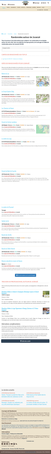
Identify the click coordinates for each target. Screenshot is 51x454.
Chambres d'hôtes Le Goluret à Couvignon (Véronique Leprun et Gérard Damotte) (20, 292)
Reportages (36, 3)
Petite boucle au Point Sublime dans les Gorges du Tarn (36, 396)
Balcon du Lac (5, 73)
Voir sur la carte (25, 341)
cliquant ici (24, 438)
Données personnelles (31, 452)
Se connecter (40, 9)
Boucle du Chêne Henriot (8, 248)
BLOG (43, 7)
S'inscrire (46, 9)
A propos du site (5, 448)
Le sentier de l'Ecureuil (8, 207)
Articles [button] (23, 7)
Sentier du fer (5, 221)
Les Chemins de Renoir (8, 108)
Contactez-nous (30, 441)
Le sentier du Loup (6, 138)
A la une (12, 448)
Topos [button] (8, 7)
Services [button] (39, 7)
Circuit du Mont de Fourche (9, 171)
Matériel (43, 3)
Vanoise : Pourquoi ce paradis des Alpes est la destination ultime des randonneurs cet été (13, 396)
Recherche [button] (13, 7)
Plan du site (21, 448)
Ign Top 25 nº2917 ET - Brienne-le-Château (12, 58)
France (4, 4)
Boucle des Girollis (7, 235)
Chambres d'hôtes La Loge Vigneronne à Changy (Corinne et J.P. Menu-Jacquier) (20, 309)
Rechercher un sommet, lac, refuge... (10, 418)
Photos (18, 7)
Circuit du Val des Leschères (9, 122)
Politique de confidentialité (16, 433)
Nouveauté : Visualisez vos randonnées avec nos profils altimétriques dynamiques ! (12, 403)
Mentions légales (5, 433)
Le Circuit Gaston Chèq (8, 91)
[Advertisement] (25, 22)
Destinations (11, 4)
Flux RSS (16, 448)
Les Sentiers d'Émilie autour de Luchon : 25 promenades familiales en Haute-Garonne (36, 403)
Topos (3, 7)
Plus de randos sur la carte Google (25, 275)
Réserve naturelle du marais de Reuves (12, 261)
